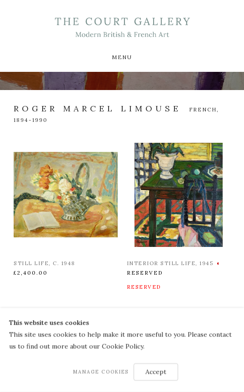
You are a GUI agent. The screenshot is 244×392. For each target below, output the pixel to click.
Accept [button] (155, 372)
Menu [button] (122, 57)
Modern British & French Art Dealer (122, 27)
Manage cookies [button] (101, 372)
